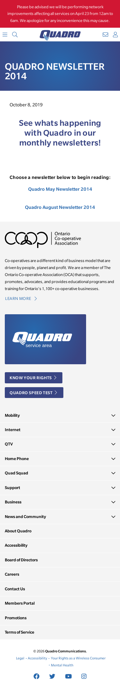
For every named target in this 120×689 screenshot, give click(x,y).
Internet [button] (12, 429)
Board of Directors (21, 560)
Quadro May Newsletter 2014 (60, 189)
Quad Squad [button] (16, 473)
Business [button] (13, 502)
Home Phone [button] (17, 458)
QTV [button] (9, 444)
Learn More (21, 298)
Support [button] (12, 487)
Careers (12, 574)
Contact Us (15, 588)
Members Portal (20, 603)
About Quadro (18, 531)
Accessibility (16, 545)
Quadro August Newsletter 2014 (60, 207)
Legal (20, 658)
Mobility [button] (12, 415)
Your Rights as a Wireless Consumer (78, 658)
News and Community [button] (25, 516)
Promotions (16, 617)
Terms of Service (19, 632)
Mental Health (62, 665)
